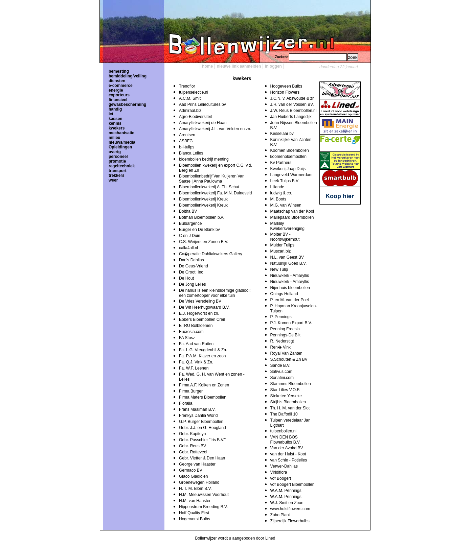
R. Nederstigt (282, 341)
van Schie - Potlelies (288, 460)
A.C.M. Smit (190, 98)
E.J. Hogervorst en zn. (199, 313)
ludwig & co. (281, 193)
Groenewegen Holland (199, 482)
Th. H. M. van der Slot (290, 408)
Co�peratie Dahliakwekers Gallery (210, 254)
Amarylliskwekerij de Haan (203, 122)
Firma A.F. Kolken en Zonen (204, 385)
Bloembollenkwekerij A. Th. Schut (209, 187)
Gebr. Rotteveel (193, 452)
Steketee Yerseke (286, 396)
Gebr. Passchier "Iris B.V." (202, 439)
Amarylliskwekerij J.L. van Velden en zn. (215, 128)
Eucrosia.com (191, 331)
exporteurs (119, 95)
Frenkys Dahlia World (198, 415)
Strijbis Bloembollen (288, 402)
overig (115, 151)
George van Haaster (197, 464)
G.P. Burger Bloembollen (201, 421)
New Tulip (279, 269)
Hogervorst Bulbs (194, 519)
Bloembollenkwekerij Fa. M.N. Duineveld (215, 193)
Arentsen (187, 135)
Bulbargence (190, 223)
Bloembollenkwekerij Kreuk (203, 199)
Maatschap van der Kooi (292, 211)
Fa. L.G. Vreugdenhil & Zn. (203, 350)
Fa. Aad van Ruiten (196, 343)
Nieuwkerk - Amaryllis (289, 275)
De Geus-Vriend (193, 266)
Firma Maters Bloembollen (202, 397)
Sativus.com (281, 371)
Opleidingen (120, 147)
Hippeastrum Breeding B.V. (203, 506)
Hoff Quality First (194, 513)
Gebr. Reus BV (192, 446)
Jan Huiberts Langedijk (291, 116)
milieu (114, 137)
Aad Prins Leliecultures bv (202, 104)
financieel (118, 99)
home (207, 66)
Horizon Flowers (285, 92)
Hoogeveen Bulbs (286, 86)
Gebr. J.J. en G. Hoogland (202, 427)
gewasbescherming (127, 104)
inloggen (273, 66)
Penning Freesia (285, 329)
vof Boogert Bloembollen (292, 484)
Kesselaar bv (282, 133)
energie (116, 90)
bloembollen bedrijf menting (204, 159)
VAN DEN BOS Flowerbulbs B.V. (285, 440)
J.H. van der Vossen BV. (292, 104)
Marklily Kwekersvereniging (287, 226)
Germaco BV (190, 470)
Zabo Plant (280, 515)
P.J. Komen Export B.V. (291, 323)
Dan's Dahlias (191, 260)
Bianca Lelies (191, 153)
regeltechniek (122, 166)
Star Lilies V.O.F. (285, 389)
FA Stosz (187, 337)
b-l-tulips (186, 147)
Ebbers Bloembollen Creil (202, 319)
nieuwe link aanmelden (239, 66)
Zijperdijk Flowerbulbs (290, 521)
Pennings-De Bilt (285, 335)
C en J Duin (189, 235)
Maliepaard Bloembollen (292, 217)
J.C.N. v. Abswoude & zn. (293, 98)
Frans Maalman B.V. (197, 409)
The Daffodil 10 (284, 414)
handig (115, 109)
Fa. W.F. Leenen (193, 368)
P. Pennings (281, 316)
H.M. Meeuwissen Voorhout (204, 494)
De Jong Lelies (192, 284)
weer (113, 180)
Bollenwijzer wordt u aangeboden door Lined (235, 538)
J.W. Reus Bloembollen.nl (293, 110)
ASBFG (186, 141)
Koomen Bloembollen (289, 150)
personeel (118, 156)
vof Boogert (280, 478)
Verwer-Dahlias (284, 466)
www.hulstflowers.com (290, 508)
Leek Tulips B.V (284, 181)
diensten (117, 80)
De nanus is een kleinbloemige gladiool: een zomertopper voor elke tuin (214, 293)
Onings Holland (284, 293)
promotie (117, 161)
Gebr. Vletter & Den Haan (202, 458)
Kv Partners (281, 162)
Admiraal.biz (190, 110)
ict (111, 114)
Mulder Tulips (282, 245)
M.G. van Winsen (285, 205)
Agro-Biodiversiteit (195, 116)
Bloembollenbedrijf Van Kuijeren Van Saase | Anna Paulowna (212, 179)
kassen (115, 118)
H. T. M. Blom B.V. (195, 488)
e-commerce (121, 85)
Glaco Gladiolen (193, 476)
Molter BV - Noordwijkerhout (285, 237)
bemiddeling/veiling (128, 76)
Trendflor (187, 86)
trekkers (117, 175)
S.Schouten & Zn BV (289, 359)
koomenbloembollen (288, 156)
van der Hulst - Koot (288, 454)
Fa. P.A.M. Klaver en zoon (202, 356)
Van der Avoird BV (286, 448)
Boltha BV (188, 211)
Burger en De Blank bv (199, 229)
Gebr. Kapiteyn (192, 433)
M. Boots (278, 199)
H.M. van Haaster (194, 500)
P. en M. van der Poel (289, 300)
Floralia (185, 403)
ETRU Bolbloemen (195, 325)
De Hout (186, 278)
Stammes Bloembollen (290, 383)
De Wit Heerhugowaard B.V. (204, 307)
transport (118, 170)
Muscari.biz (280, 251)
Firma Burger (191, 391)
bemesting (119, 71)
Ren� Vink (280, 347)
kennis (115, 123)
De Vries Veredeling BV (200, 301)
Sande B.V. (280, 365)
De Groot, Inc (191, 272)
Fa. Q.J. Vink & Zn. (196, 362)
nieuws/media (122, 142)
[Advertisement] (339, 245)
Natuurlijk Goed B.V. (288, 263)
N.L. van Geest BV (287, 257)
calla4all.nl (188, 247)
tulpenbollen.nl (283, 431)
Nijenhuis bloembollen (290, 287)
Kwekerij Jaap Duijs (288, 168)
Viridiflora (278, 472)
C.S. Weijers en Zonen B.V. (203, 241)
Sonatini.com (282, 377)
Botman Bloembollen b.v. (201, 217)
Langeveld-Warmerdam (291, 174)
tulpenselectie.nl (193, 92)
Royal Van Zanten (286, 353)
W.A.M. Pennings (285, 490)
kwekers (117, 128)
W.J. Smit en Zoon (286, 502)
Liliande (277, 187)
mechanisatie (121, 132)
